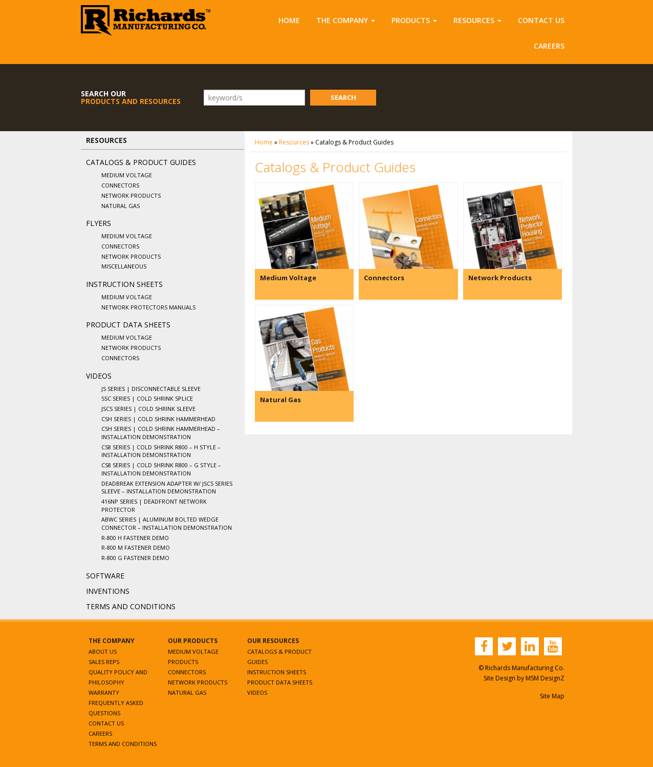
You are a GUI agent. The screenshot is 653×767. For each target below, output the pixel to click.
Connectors (120, 185)
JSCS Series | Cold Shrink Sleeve (148, 408)
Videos (99, 376)
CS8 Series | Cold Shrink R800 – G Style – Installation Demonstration (161, 469)
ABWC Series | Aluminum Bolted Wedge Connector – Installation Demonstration (166, 523)
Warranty (104, 692)
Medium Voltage (126, 175)
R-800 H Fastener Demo (135, 538)
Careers (549, 46)
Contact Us (541, 20)
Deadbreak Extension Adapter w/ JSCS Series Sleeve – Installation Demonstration (166, 487)
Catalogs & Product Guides (141, 162)
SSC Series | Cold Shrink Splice (147, 398)
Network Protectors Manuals (148, 307)
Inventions (107, 591)
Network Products (131, 195)
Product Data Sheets (128, 324)
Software (105, 576)
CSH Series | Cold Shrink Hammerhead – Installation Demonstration (160, 433)
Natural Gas (120, 206)
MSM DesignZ (545, 678)
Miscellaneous (123, 266)
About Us (103, 651)
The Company (345, 20)
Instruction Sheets (124, 284)
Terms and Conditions (131, 606)
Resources (477, 20)
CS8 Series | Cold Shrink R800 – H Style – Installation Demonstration (161, 451)
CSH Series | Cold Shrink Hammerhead (158, 419)
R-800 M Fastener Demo (135, 547)
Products (414, 20)
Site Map (552, 696)
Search (343, 97)
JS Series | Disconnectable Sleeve (151, 388)
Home (289, 20)
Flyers (98, 223)
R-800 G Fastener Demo (135, 558)
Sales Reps (104, 662)
